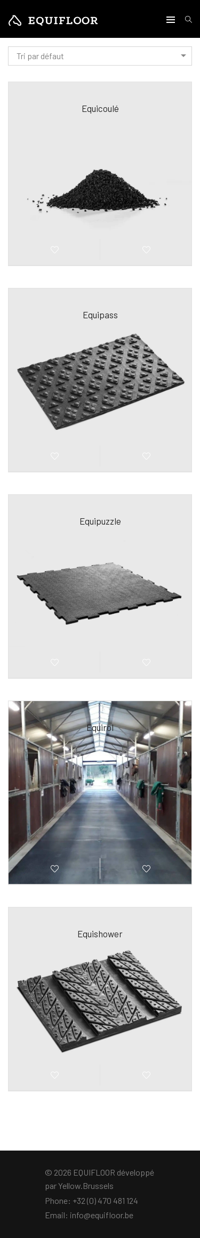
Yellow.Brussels (86, 1185)
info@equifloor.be (101, 1215)
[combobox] (100, 56)
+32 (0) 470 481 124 (105, 1200)
